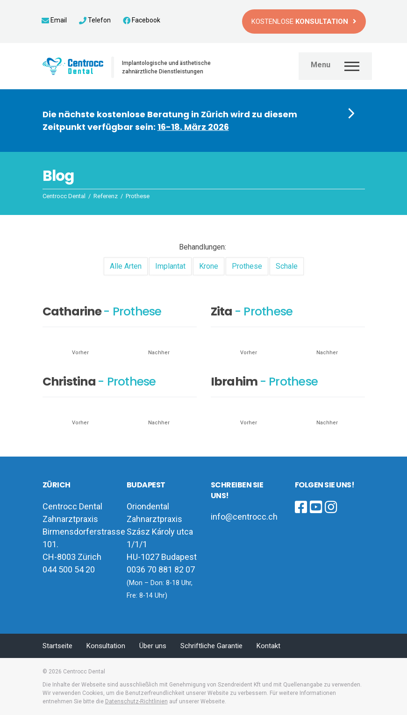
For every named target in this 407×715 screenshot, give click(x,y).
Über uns (152, 646)
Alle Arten (126, 266)
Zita (222, 311)
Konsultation (105, 646)
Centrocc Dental (84, 671)
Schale (287, 266)
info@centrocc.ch (244, 517)
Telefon (95, 20)
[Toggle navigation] (335, 65)
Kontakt (268, 646)
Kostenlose (299, 21)
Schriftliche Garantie (211, 646)
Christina (69, 381)
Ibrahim (234, 381)
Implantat (170, 266)
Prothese (247, 266)
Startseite (57, 646)
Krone (208, 266)
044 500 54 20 (69, 569)
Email (54, 20)
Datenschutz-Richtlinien (136, 701)
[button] (204, 120)
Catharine (72, 311)
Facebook (141, 20)
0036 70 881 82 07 (161, 569)
